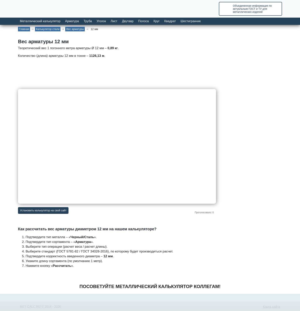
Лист (114, 21)
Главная (24, 29)
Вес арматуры (75, 29)
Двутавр (127, 21)
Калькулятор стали (48, 29)
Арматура (72, 21)
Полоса (143, 21)
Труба (88, 21)
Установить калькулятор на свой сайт (43, 210)
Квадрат (170, 21)
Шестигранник (191, 21)
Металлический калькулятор (40, 21)
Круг (156, 21)
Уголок (101, 21)
